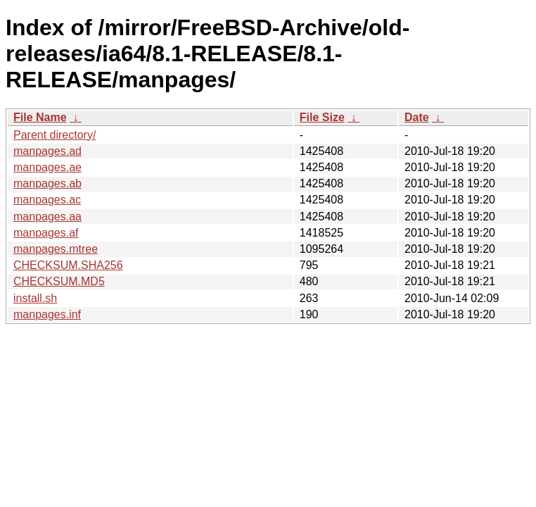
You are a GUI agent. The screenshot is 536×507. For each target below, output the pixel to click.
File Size (322, 117)
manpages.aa (47, 217)
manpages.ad (47, 151)
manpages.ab (47, 183)
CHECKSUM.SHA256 (68, 265)
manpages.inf (47, 314)
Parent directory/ (54, 135)
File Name (40, 117)
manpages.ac (47, 200)
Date (416, 117)
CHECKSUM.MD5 (59, 281)
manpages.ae (47, 167)
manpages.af (46, 233)
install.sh (35, 298)
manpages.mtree (55, 249)
